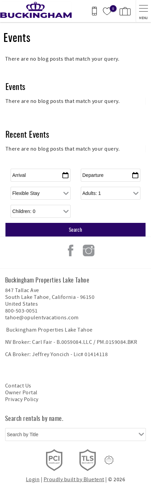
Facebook (70, 250)
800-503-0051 (21, 310)
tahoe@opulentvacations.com (41, 317)
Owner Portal (21, 392)
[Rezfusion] (109, 460)
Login (33, 479)
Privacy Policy (22, 399)
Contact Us (18, 385)
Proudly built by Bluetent (74, 479)
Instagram (88, 250)
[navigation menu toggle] (143, 11)
